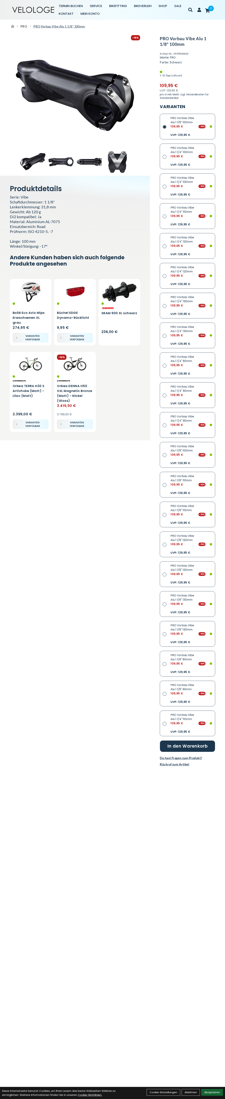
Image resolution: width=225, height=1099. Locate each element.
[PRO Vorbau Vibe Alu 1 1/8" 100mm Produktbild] (75, 95)
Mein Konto (90, 13)
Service (96, 6)
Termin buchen (71, 6)
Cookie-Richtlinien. (90, 1095)
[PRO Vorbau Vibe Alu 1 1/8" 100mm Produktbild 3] (89, 162)
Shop (163, 6)
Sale (177, 6)
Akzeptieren (212, 1092)
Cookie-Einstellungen (163, 1092)
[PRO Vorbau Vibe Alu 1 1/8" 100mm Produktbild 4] (117, 162)
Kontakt (66, 13)
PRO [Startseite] (23, 26)
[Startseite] (12, 26)
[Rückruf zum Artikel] (187, 764)
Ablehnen (191, 1092)
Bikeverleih (143, 6)
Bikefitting (118, 6)
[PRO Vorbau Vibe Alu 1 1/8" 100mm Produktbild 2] (61, 162)
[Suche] (190, 10)
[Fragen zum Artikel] (187, 757)
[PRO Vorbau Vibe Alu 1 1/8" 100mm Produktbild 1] (33, 162)
